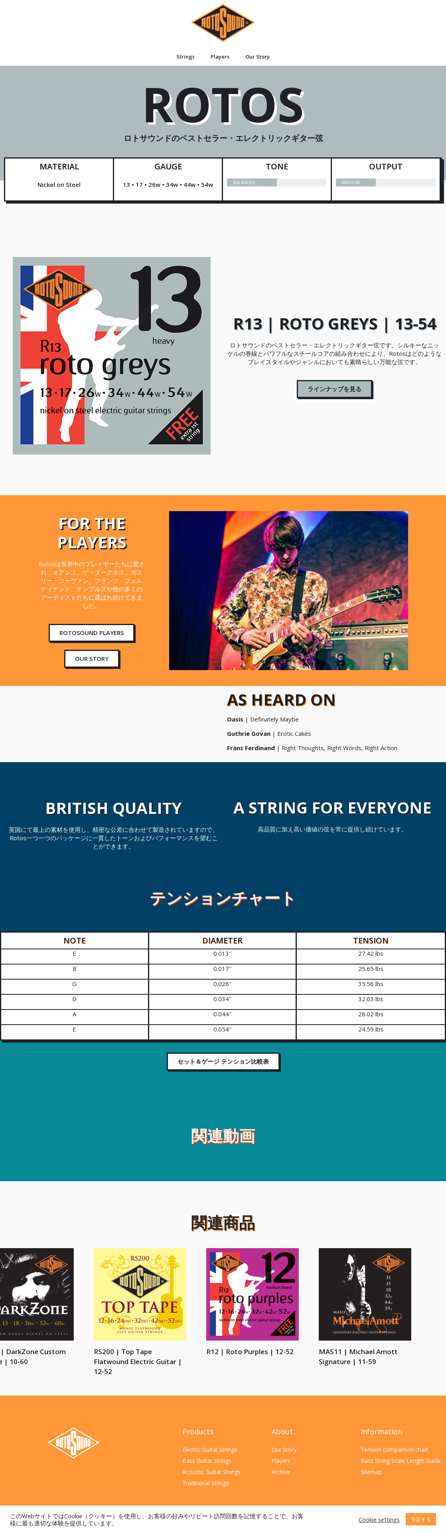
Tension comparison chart (394, 1449)
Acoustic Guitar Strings (211, 1472)
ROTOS (223, 117)
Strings (185, 56)
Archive (281, 1472)
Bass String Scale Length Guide (401, 1460)
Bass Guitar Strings (206, 1460)
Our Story (257, 56)
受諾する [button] (420, 1519)
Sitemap (371, 1472)
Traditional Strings (205, 1483)
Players (220, 56)
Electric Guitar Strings (209, 1449)
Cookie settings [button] (379, 1519)
